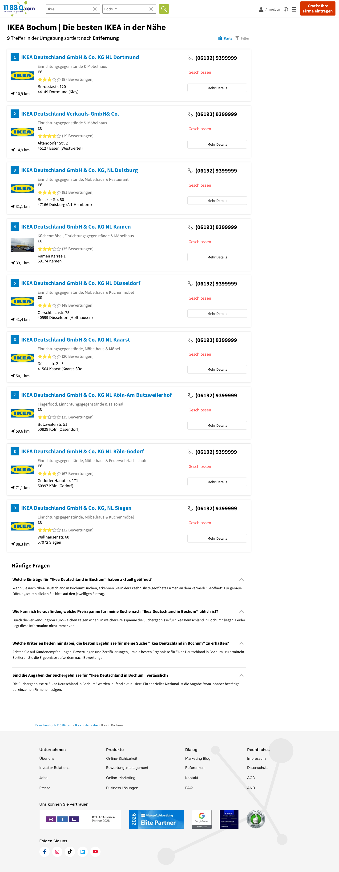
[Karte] (225, 38)
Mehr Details (217, 87)
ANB (251, 788)
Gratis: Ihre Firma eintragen (318, 8)
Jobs (43, 778)
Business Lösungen (122, 788)
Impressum (256, 758)
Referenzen (194, 767)
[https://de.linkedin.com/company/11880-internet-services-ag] (82, 852)
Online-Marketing (120, 778)
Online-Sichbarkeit (121, 758)
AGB (251, 778)
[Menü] (296, 9)
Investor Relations (54, 767)
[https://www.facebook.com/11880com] (44, 852)
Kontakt (191, 778)
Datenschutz (258, 767)
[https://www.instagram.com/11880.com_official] (57, 852)
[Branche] (73, 9)
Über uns (46, 758)
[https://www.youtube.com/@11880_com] (95, 852)
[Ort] (129, 9)
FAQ (189, 788)
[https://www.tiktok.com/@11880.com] (70, 852)
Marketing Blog (197, 758)
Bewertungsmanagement (127, 767)
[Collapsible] (242, 579)
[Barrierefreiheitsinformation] (288, 8)
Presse (44, 788)
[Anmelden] (271, 9)
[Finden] (164, 9)
